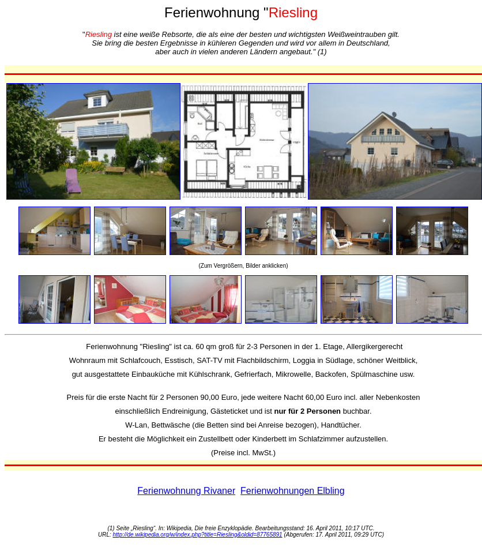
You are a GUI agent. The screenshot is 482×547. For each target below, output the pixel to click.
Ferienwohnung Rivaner (186, 491)
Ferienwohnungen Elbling (292, 491)
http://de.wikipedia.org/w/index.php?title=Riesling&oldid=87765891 (198, 534)
